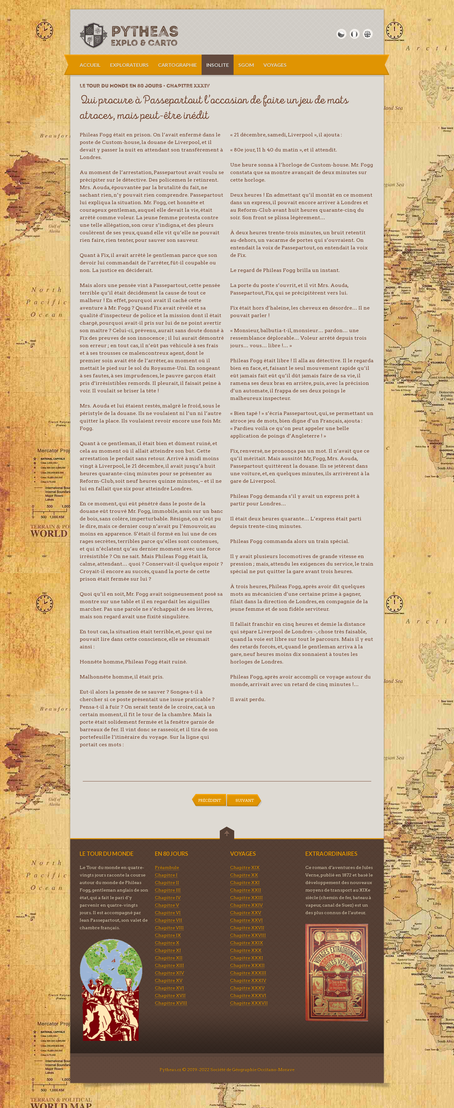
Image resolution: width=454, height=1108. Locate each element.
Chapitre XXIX (246, 942)
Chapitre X (167, 942)
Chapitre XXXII (247, 965)
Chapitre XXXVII (249, 1002)
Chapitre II (167, 882)
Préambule (167, 867)
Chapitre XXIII (246, 897)
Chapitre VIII (169, 927)
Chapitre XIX (245, 867)
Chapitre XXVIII (248, 935)
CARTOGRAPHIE (177, 65)
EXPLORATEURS (129, 65)
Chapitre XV (168, 980)
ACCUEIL (90, 65)
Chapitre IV (168, 897)
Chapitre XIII (169, 965)
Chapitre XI (168, 950)
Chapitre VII (168, 920)
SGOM (246, 65)
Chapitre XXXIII (248, 972)
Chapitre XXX (245, 950)
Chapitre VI (168, 912)
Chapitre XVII (170, 995)
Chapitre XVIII (171, 1002)
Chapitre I (166, 874)
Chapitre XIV (169, 972)
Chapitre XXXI (246, 957)
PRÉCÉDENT (209, 800)
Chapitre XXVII (247, 927)
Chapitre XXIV (246, 905)
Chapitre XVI (169, 987)
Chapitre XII (168, 957)
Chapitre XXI (245, 882)
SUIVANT (244, 800)
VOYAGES (275, 65)
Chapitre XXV (245, 912)
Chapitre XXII (245, 889)
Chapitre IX (168, 935)
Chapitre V (167, 905)
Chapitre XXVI (246, 920)
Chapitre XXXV (247, 987)
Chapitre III (168, 889)
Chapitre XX (244, 874)
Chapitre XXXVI (248, 995)
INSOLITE (217, 65)
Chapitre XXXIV (248, 980)
